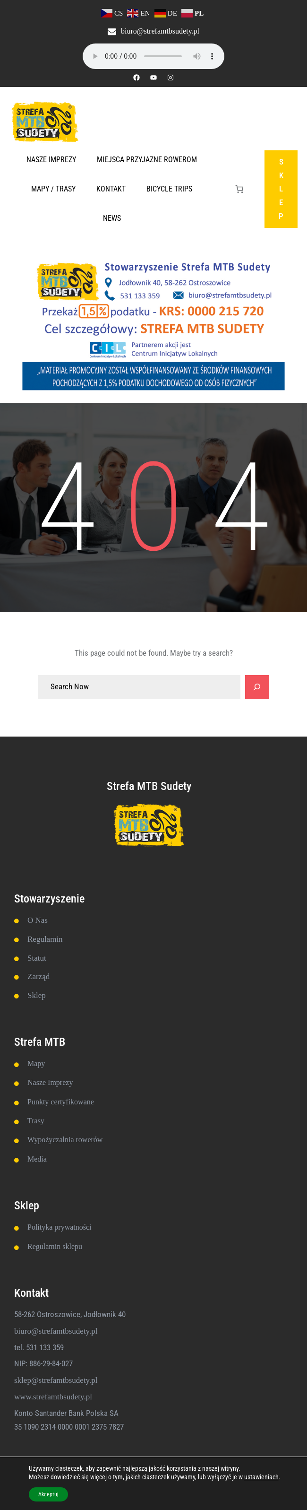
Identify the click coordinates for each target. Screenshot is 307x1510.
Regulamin (45, 939)
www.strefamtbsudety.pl (53, 1396)
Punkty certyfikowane (60, 1102)
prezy (64, 1082)
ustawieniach (261, 1477)
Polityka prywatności (59, 1227)
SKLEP (281, 189)
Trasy (35, 1121)
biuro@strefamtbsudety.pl (160, 31)
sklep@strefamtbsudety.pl (56, 1380)
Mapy (36, 1063)
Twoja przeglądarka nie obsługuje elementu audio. (153, 56)
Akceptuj (48, 1494)
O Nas (37, 920)
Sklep (36, 995)
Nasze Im (41, 1082)
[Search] (257, 687)
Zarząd (38, 976)
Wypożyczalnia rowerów (64, 1140)
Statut (36, 958)
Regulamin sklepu (54, 1246)
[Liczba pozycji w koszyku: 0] (240, 189)
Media (37, 1159)
